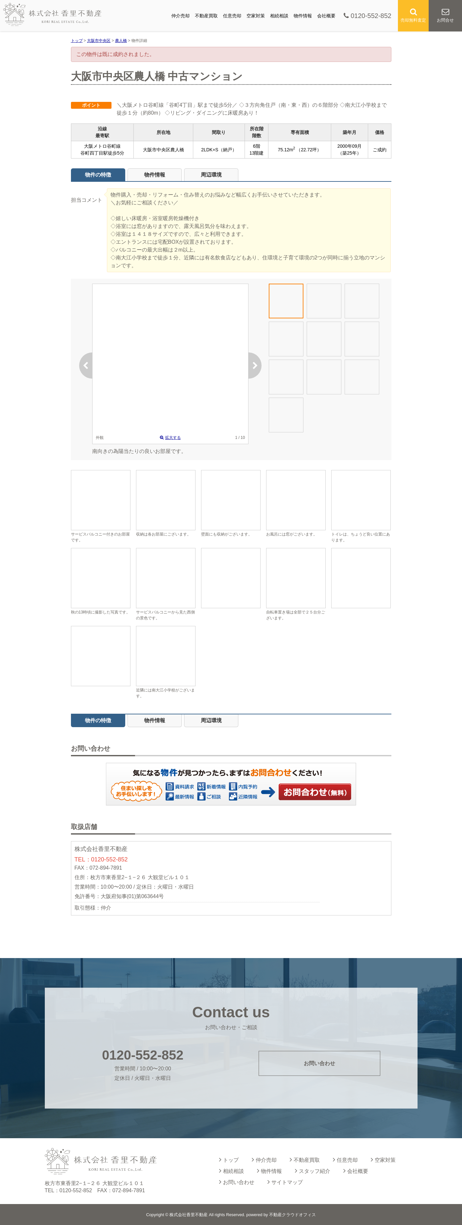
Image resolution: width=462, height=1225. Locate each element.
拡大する (170, 437)
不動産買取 (206, 15)
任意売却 (232, 15)
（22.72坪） (308, 149)
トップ (229, 1159)
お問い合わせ (315, 791)
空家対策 (256, 15)
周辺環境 (211, 175)
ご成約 (379, 149)
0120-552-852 (367, 15)
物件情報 (303, 15)
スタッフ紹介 (312, 1170)
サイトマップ (285, 1181)
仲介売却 (180, 15)
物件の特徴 (98, 175)
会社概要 (326, 15)
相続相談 (279, 15)
